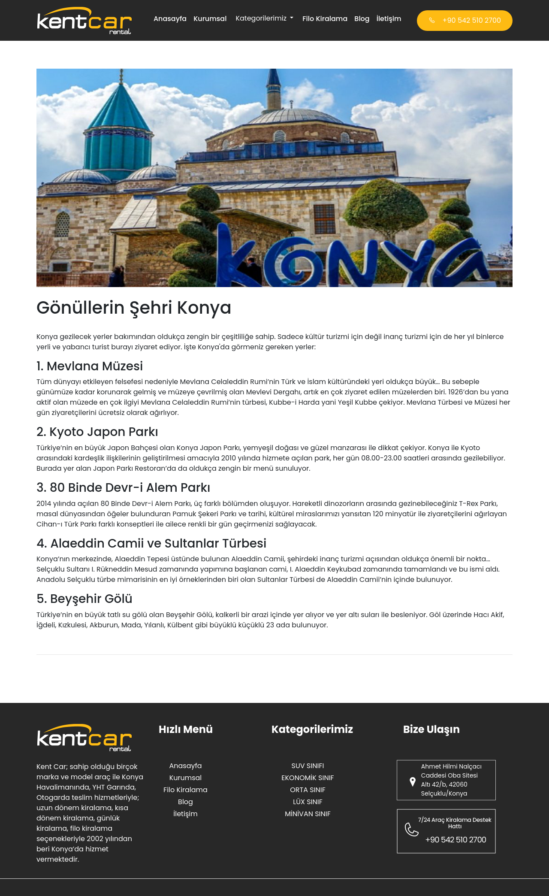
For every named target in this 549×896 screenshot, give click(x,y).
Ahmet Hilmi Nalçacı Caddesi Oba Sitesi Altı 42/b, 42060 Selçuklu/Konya (451, 780)
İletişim (389, 19)
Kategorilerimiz (261, 18)
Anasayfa (170, 19)
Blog (361, 19)
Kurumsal (209, 19)
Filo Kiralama (324, 19)
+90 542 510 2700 (464, 20)
